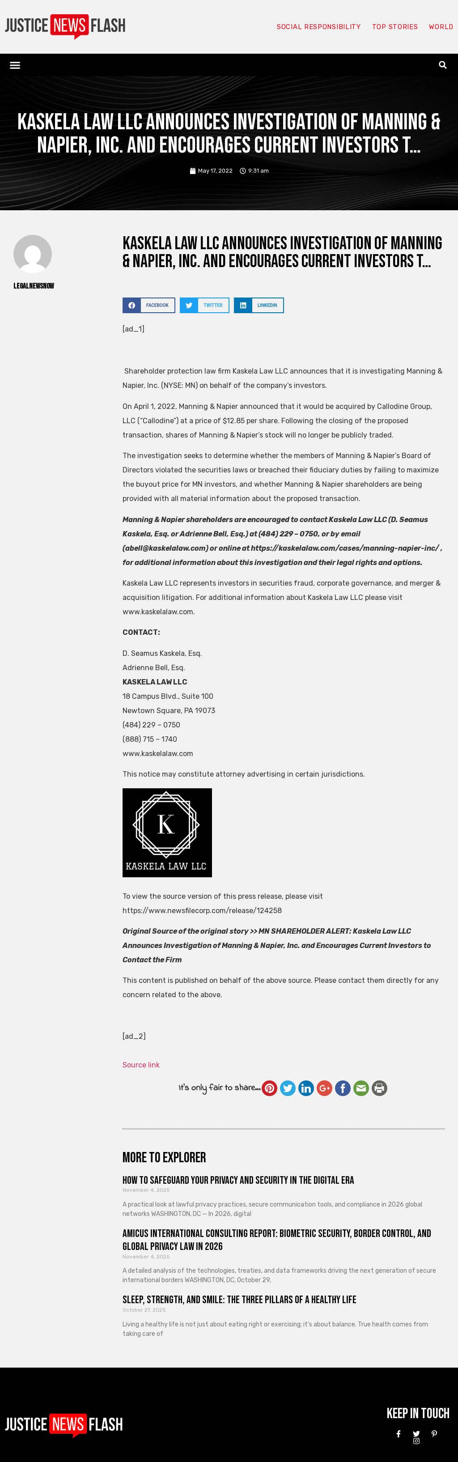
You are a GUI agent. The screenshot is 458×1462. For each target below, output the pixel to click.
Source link (141, 1065)
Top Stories (395, 27)
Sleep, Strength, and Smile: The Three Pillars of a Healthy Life (239, 1299)
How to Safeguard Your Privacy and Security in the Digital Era (238, 1180)
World (441, 27)
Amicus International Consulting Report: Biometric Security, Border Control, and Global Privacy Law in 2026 (277, 1240)
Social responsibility (318, 27)
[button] (15, 64)
